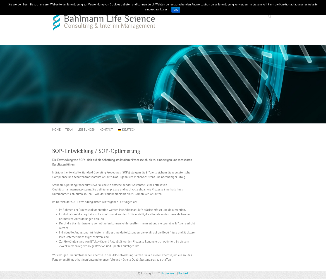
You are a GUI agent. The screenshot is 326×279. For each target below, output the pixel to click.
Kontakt (106, 129)
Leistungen (86, 129)
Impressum (169, 273)
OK (176, 9)
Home (56, 129)
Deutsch (127, 129)
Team (69, 129)
